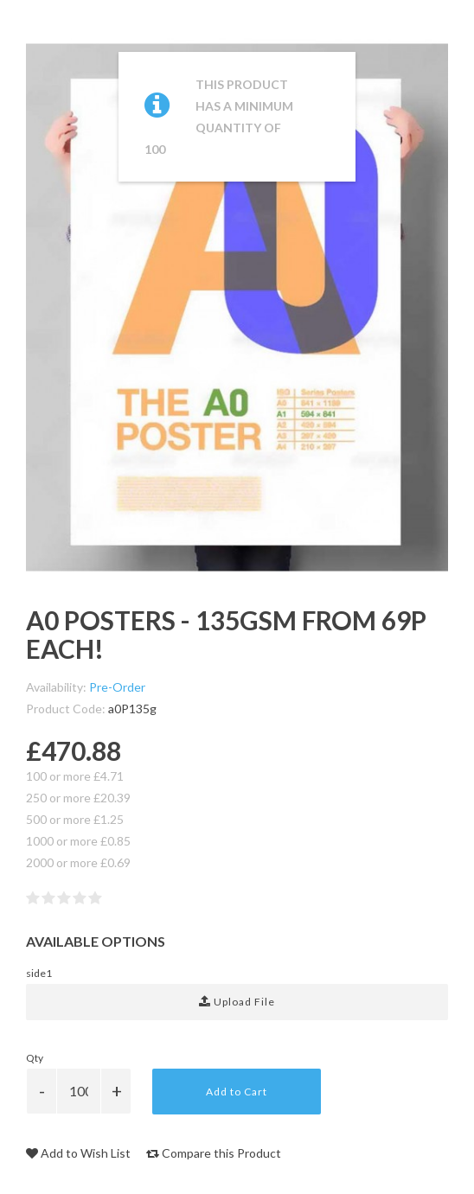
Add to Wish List (78, 1153)
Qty (34, 1057)
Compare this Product (213, 1153)
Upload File (237, 1001)
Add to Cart (236, 1091)
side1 (39, 973)
